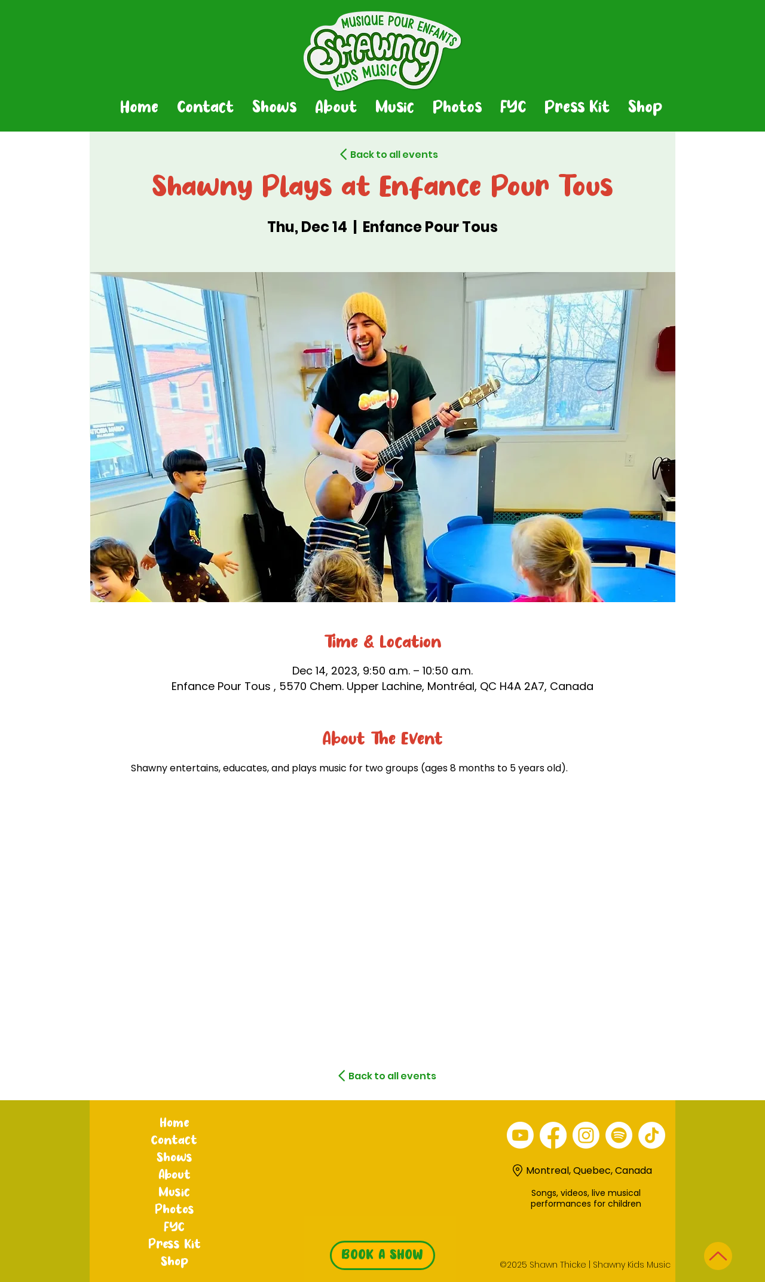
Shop (174, 1262)
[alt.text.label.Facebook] (553, 1135)
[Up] (718, 1256)
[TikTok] (651, 1135)
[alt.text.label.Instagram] (586, 1135)
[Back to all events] (373, 154)
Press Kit (174, 1245)
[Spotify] (618, 1135)
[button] (274, 108)
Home (174, 1123)
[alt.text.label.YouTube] (520, 1135)
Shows (174, 1158)
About (174, 1175)
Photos (174, 1210)
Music (174, 1192)
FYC (174, 1227)
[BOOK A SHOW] (382, 1255)
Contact (174, 1140)
